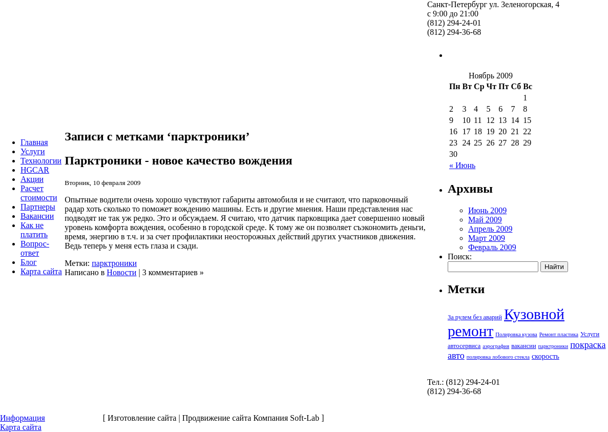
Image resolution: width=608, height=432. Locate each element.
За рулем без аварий (475, 317)
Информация (22, 418)
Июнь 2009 (487, 210)
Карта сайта (41, 271)
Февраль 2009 (492, 247)
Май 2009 (485, 219)
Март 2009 (486, 238)
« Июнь (462, 165)
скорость (545, 356)
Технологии (40, 160)
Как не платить (34, 230)
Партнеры (37, 206)
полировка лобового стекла (498, 357)
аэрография (496, 346)
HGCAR (34, 170)
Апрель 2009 (490, 228)
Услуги (32, 151)
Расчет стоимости (38, 193)
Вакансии (37, 216)
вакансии (523, 345)
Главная (34, 142)
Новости (121, 272)
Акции (32, 179)
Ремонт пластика (558, 334)
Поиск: (460, 256)
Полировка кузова (516, 334)
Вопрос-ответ (34, 248)
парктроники (114, 263)
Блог (28, 262)
